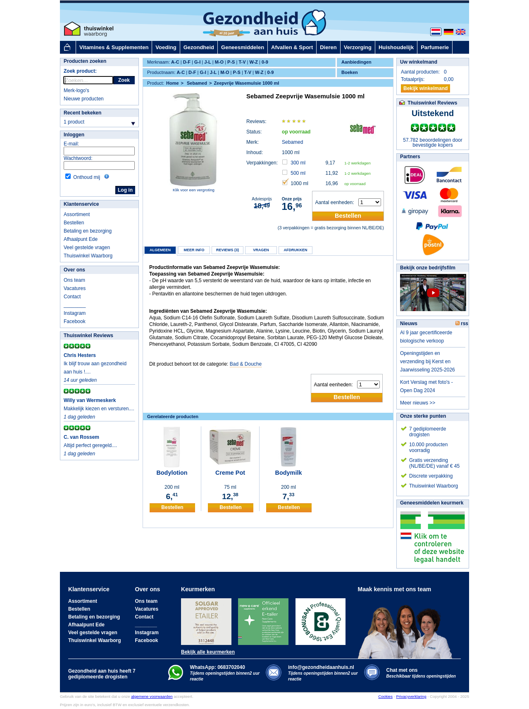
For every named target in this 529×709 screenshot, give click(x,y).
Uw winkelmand (418, 62)
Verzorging (358, 47)
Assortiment (77, 214)
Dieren (328, 47)
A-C (175, 61)
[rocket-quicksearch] (88, 80)
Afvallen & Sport (292, 47)
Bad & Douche (246, 364)
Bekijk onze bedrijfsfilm (427, 268)
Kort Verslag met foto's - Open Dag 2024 (426, 386)
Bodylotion (171, 472)
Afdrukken (295, 250)
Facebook (75, 321)
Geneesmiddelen (242, 47)
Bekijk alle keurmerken (208, 652)
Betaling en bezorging (88, 231)
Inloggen (74, 135)
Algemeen (160, 250)
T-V (241, 61)
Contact (72, 297)
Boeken (349, 72)
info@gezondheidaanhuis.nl (323, 672)
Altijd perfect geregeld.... (90, 445)
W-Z (254, 61)
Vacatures (75, 288)
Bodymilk (288, 472)
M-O (219, 61)
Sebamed (292, 142)
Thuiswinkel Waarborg (88, 256)
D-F (187, 61)
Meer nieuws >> (417, 403)
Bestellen (74, 223)
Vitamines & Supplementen (113, 47)
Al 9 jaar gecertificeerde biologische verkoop (426, 337)
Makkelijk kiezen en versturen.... (99, 409)
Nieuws (408, 323)
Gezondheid (198, 47)
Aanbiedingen (356, 61)
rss (461, 323)
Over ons (74, 270)
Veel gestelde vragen (87, 247)
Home (172, 83)
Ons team (74, 280)
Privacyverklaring (411, 696)
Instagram (75, 313)
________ (75, 305)
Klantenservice (81, 204)
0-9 (265, 61)
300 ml (298, 163)
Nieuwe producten (84, 99)
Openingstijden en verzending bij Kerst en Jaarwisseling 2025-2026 (427, 361)
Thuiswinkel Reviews (88, 335)
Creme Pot (230, 472)
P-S (231, 61)
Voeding (165, 47)
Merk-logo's (76, 90)
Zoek (124, 80)
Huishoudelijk (396, 47)
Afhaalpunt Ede (81, 239)
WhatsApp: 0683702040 (217, 667)
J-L (207, 61)
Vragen (261, 250)
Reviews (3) (227, 250)
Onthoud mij (86, 177)
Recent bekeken (82, 113)
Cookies (385, 696)
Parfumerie (435, 47)
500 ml (298, 173)
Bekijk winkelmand (425, 88)
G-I (197, 61)
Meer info (193, 250)
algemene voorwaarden (151, 696)
